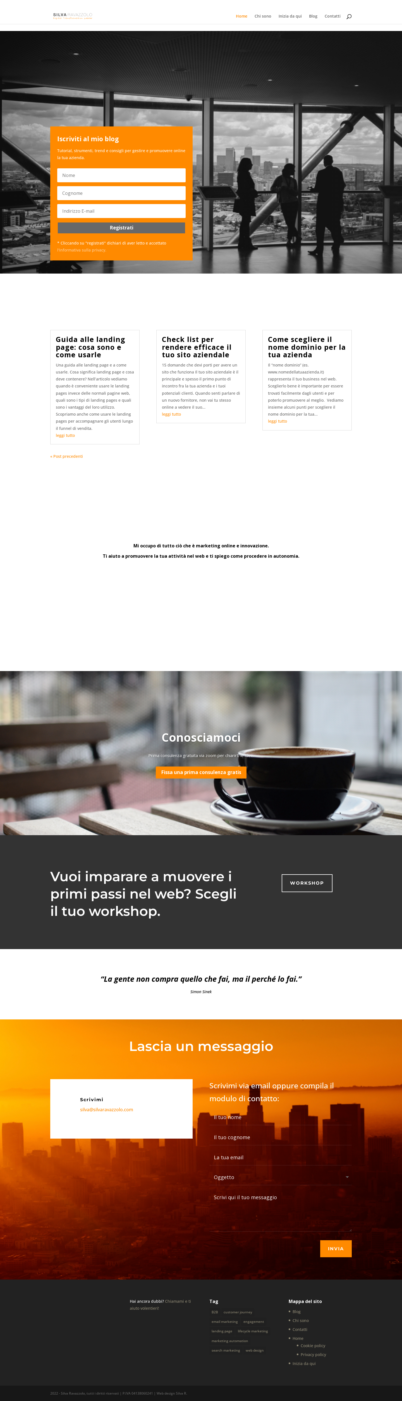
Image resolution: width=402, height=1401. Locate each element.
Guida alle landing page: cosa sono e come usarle (90, 346)
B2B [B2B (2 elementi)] (215, 1312)
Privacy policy (313, 1354)
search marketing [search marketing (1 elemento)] (226, 1349)
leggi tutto (65, 435)
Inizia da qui (290, 16)
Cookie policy (313, 1345)
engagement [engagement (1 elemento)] (253, 1321)
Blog (313, 16)
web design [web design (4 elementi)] (255, 1349)
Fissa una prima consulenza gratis (201, 772)
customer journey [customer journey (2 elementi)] (238, 1312)
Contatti (333, 16)
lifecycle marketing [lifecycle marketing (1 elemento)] (253, 1330)
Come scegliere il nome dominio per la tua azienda (307, 346)
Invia (336, 1248)
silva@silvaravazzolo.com (106, 1110)
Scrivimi (92, 1099)
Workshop (307, 883)
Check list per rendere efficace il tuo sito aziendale (197, 346)
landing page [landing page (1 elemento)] (222, 1330)
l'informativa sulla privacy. (81, 250)
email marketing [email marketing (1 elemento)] (225, 1321)
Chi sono (263, 16)
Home (241, 16)
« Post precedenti (66, 456)
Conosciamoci (201, 737)
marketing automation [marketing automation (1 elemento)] (230, 1339)
